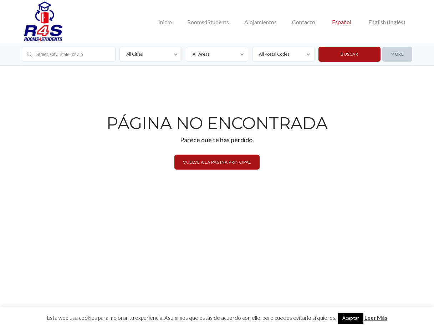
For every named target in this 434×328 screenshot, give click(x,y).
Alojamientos (260, 22)
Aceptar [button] (350, 318)
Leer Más (375, 317)
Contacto (303, 22)
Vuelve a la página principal (217, 162)
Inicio (165, 22)
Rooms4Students (208, 22)
